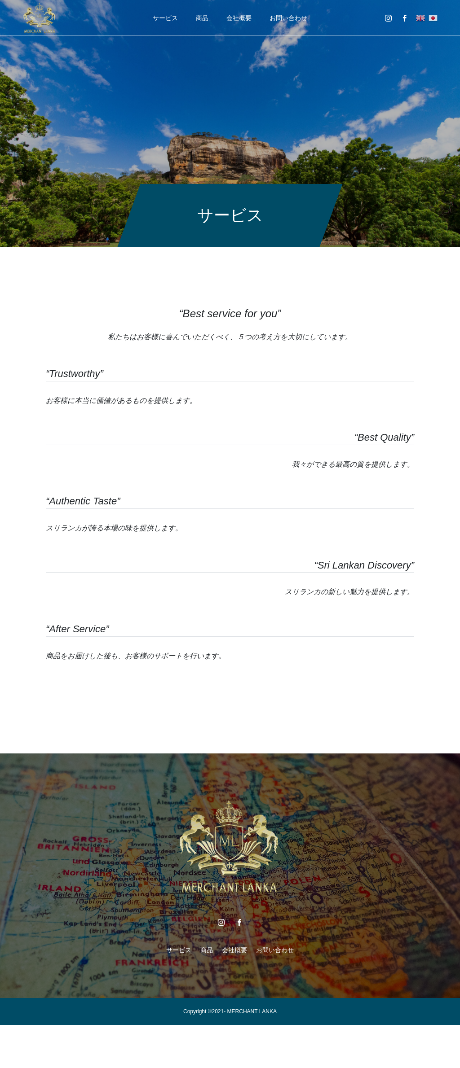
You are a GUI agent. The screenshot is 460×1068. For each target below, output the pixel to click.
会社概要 (239, 18)
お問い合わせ (288, 18)
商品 (202, 18)
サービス (165, 18)
